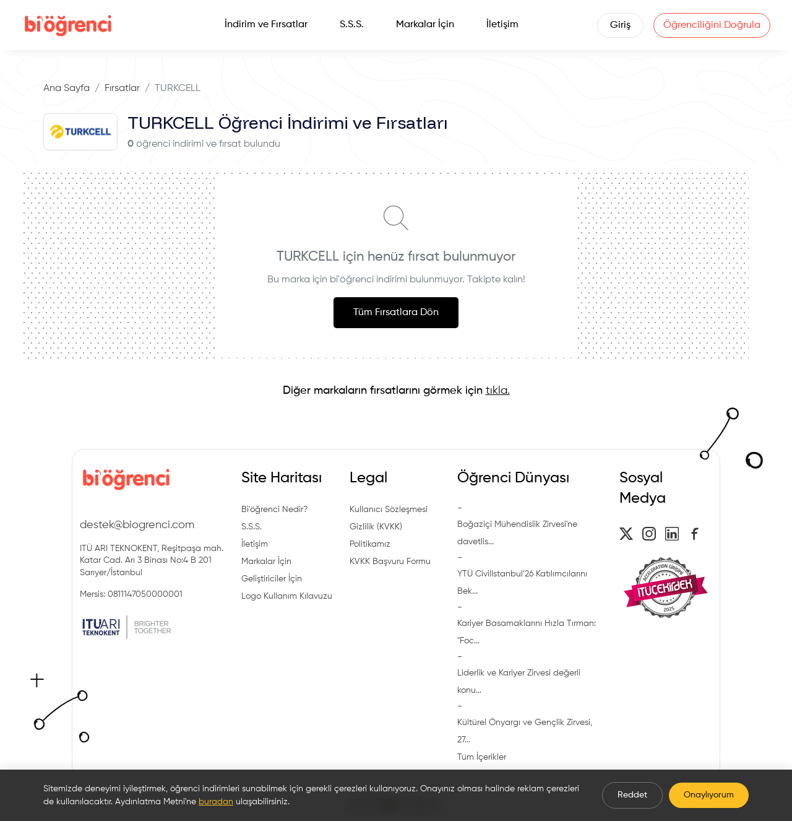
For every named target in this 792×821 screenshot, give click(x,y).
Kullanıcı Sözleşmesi (389, 509)
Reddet (632, 795)
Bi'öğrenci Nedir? (274, 509)
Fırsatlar (122, 88)
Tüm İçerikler (481, 757)
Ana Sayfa (66, 88)
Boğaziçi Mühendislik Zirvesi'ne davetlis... (517, 533)
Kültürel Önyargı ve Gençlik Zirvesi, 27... (524, 731)
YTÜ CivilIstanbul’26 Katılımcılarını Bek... (522, 583)
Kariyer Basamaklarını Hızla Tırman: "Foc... (526, 632)
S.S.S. (352, 25)
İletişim (502, 25)
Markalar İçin (425, 25)
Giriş (620, 25)
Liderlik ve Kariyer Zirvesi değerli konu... (518, 682)
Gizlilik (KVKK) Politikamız (376, 536)
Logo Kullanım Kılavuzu (286, 596)
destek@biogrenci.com (137, 525)
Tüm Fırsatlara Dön (396, 313)
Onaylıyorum (709, 795)
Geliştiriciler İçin (271, 579)
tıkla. (498, 390)
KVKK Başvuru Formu (390, 561)
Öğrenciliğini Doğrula (711, 25)
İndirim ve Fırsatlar (266, 25)
